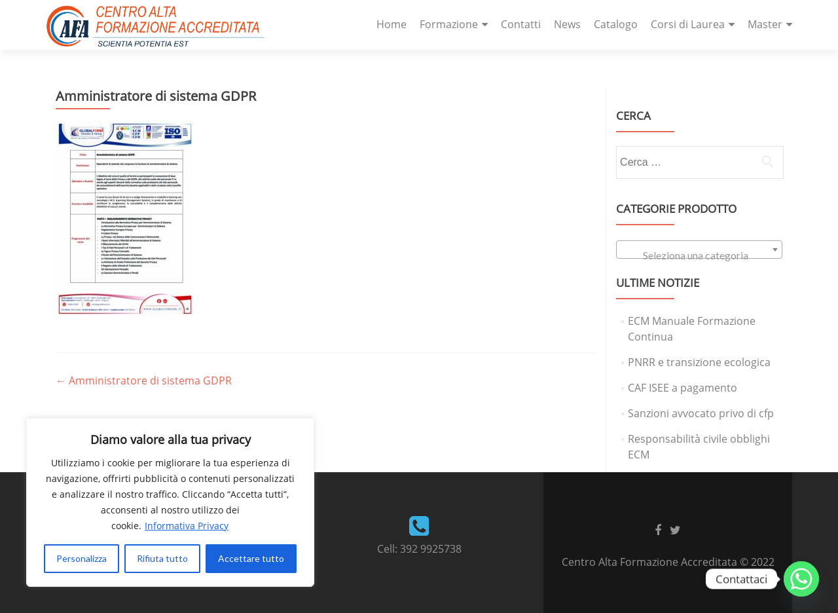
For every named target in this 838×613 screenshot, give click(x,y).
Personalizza (81, 558)
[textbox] (699, 255)
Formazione (449, 24)
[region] (170, 502)
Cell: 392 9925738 (419, 549)
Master (765, 24)
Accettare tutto (251, 558)
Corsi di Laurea (688, 24)
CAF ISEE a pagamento (682, 388)
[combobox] (699, 249)
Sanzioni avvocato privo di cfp (701, 413)
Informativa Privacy (186, 525)
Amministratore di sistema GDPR (144, 380)
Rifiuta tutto (162, 558)
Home (391, 24)
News (567, 24)
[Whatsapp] (801, 579)
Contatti (521, 24)
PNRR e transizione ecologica (699, 362)
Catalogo (616, 24)
